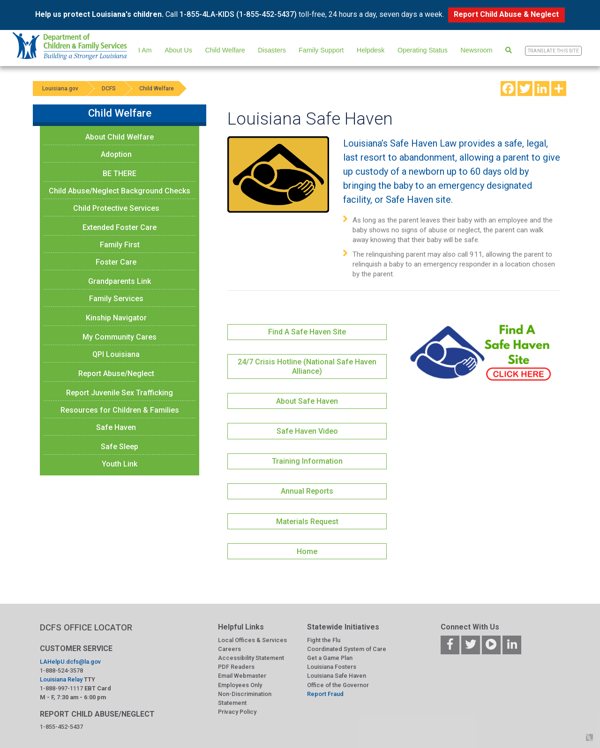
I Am (145, 50)
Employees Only (240, 685)
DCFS (109, 88)
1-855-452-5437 (61, 726)
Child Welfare (225, 50)
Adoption (116, 154)
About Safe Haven (307, 401)
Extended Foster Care (119, 227)
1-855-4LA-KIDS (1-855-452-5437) (238, 14)
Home (307, 551)
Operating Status (423, 50)
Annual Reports (307, 491)
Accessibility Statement (251, 657)
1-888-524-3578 (61, 670)
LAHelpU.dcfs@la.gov (70, 661)
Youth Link (119, 463)
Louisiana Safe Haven (336, 675)
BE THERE (119, 173)
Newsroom (477, 50)
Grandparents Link (119, 281)
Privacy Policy (237, 711)
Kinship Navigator (116, 317)
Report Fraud (325, 693)
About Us (178, 50)
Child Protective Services (116, 208)
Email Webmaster (242, 675)
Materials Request (307, 521)
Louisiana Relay (61, 679)
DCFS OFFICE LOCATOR (86, 627)
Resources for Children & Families (119, 410)
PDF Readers (236, 666)
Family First (120, 244)
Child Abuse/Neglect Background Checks (119, 190)
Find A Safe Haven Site (307, 331)
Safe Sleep (119, 446)
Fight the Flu (323, 640)
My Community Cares (119, 337)
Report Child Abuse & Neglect (506, 14)
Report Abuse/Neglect (116, 373)
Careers (229, 648)
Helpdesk (370, 50)
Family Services (116, 298)
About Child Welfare (119, 137)
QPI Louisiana (116, 354)
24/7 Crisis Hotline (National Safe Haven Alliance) (307, 366)
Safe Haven (116, 427)
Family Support (321, 50)
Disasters (271, 50)
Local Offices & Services (252, 640)
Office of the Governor (338, 685)
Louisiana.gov (60, 88)
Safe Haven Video (307, 431)
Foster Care (116, 262)
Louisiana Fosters (331, 666)
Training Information (307, 461)
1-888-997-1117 (61, 688)
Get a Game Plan (329, 657)
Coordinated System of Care (346, 648)
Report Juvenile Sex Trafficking (119, 392)
